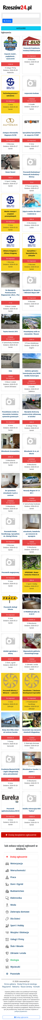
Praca (11, 877)
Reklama (15, 986)
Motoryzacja (14, 863)
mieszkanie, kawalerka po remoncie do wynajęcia (31, 534)
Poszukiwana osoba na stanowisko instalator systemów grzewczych (10, 414)
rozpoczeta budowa (31, 93)
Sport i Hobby (15, 925)
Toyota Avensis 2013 (10, 332)
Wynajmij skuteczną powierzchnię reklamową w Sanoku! (31, 414)
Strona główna (10, 984)
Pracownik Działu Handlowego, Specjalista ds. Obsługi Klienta (10, 534)
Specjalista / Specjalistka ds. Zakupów (31, 253)
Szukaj (7, 21)
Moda (11, 905)
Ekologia (12, 960)
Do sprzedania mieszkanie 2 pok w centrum (10, 493)
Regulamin (6, 986)
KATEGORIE (21, 28)
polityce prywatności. (21, 1011)
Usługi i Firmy (15, 939)
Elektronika (14, 898)
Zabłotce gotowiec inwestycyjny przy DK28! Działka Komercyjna (31, 373)
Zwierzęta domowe (17, 912)
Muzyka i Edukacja (17, 932)
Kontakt (36, 986)
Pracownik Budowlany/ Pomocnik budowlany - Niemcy (31, 174)
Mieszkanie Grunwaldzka (10, 451)
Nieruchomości (16, 870)
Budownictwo (15, 891)
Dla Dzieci (13, 918)
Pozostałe (13, 973)
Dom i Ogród (14, 884)
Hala (10, 371)
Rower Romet (10, 172)
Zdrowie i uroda (16, 953)
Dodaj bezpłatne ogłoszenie (21, 834)
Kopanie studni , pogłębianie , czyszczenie (10, 56)
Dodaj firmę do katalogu (27, 984)
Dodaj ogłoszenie (16, 856)
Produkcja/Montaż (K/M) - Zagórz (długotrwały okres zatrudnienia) (10, 771)
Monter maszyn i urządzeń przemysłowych (10, 213)
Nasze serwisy (26, 986)
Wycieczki (13, 967)
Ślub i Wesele (14, 946)
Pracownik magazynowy (10, 572)
